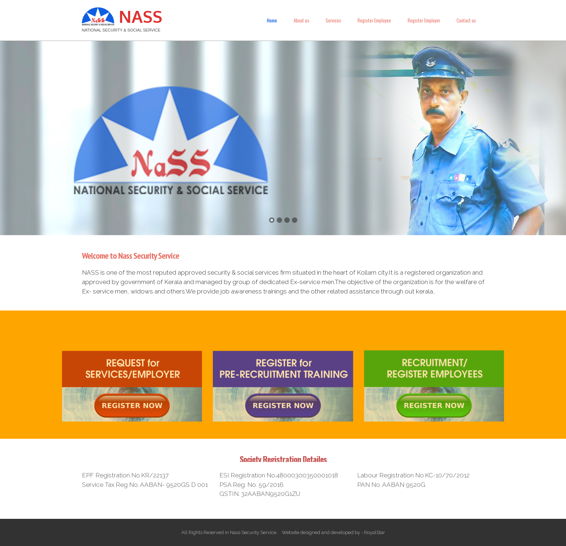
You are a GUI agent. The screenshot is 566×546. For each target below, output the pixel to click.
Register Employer (424, 20)
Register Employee (374, 20)
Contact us (466, 20)
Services (333, 20)
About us (301, 20)
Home (272, 20)
